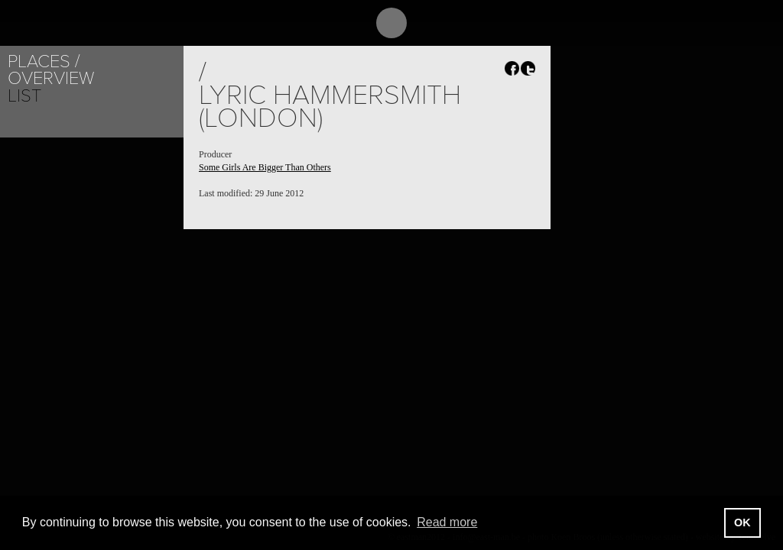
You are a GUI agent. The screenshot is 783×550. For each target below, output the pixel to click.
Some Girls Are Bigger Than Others (265, 167)
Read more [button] (447, 522)
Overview (51, 78)
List (24, 96)
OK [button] (742, 522)
